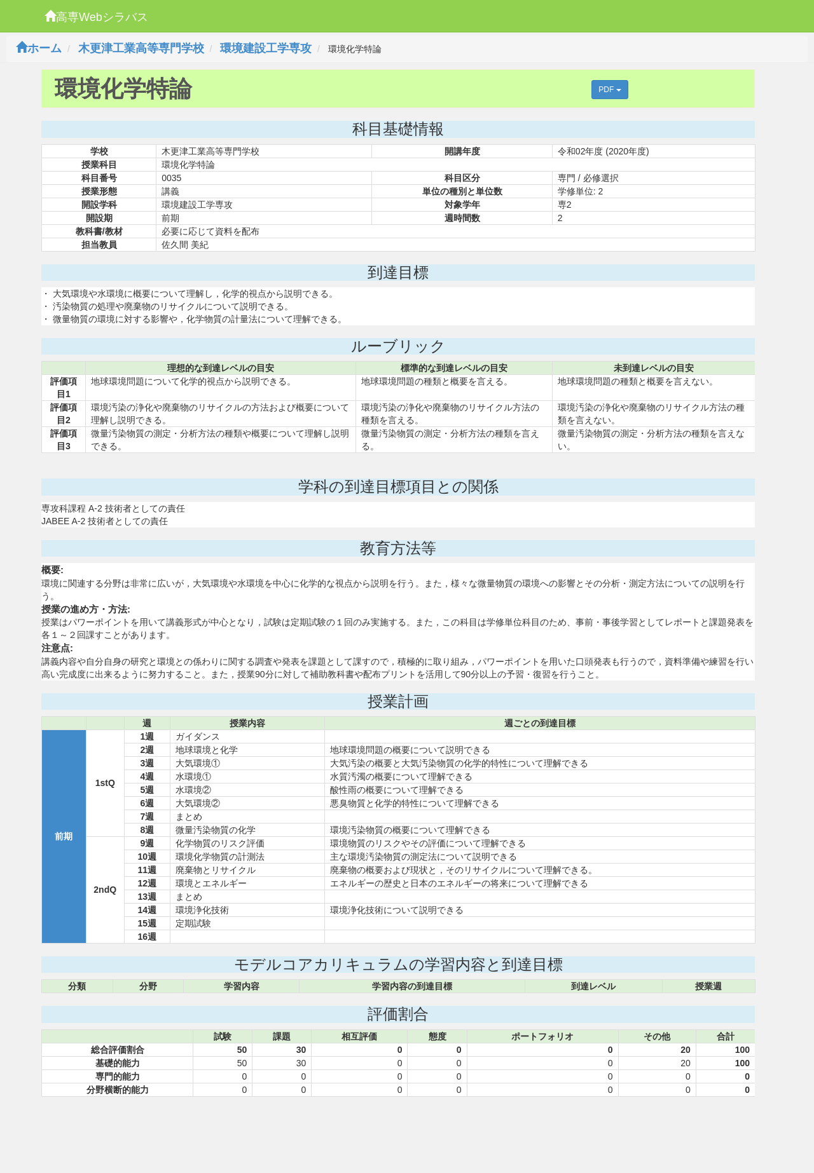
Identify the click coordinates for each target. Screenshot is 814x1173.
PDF (609, 89)
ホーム (39, 48)
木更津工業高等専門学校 (141, 48)
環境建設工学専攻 (266, 48)
